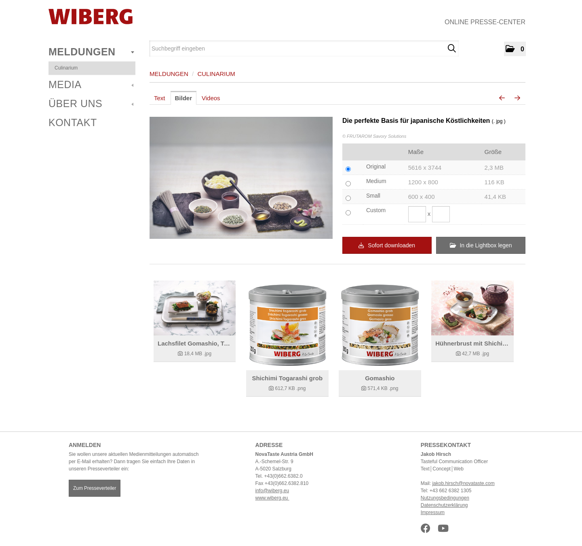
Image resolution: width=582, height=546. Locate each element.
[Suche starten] (452, 48)
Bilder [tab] (183, 98)
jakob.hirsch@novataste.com (463, 483)
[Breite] (417, 214)
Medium (376, 181)
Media (90, 84)
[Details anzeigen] (195, 307)
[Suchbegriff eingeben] (304, 48)
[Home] (90, 16)
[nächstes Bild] (517, 98)
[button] (515, 49)
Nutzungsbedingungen (445, 498)
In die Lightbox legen (481, 245)
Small (373, 195)
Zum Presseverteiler (94, 488)
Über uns (90, 103)
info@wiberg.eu (272, 490)
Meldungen (91, 51)
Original (376, 166)
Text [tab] (159, 98)
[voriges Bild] (502, 98)
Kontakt (72, 122)
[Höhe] (441, 214)
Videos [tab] (211, 98)
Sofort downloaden (386, 245)
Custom (376, 210)
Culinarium (66, 68)
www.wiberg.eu (272, 498)
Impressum (433, 512)
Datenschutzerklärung (444, 505)
